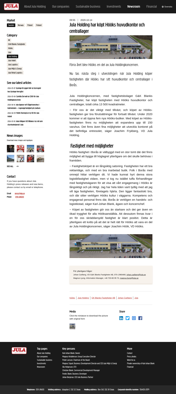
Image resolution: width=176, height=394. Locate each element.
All (9, 40)
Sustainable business (44, 360)
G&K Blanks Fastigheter (16, 44)
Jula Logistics (13, 64)
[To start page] (11, 6)
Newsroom (41, 367)
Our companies (42, 356)
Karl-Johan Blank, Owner (71, 353)
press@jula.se (20, 193)
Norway (21, 25)
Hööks (10, 48)
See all (13, 166)
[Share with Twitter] (127, 318)
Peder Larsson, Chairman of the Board (76, 360)
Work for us (131, 360)
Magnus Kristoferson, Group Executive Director (79, 356)
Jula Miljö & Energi (15, 68)
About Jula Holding (43, 353)
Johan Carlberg (125, 298)
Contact (129, 353)
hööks (72, 298)
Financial (130, 367)
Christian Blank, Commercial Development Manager (81, 370)
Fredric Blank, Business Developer (74, 374)
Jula (9, 52)
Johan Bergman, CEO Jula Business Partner (77, 377)
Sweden (11, 25)
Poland (29, 25)
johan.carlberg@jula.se (136, 275)
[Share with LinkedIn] (121, 318)
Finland (38, 25)
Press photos (131, 356)
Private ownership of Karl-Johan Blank (140, 363)
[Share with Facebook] (140, 318)
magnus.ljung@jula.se (129, 278)
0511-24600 (19, 197)
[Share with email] (134, 318)
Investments (41, 363)
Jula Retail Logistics (15, 73)
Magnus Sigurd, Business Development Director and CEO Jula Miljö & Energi (89, 363)
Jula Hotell (12, 60)
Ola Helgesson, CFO (69, 367)
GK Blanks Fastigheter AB (103, 298)
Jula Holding (12, 56)
